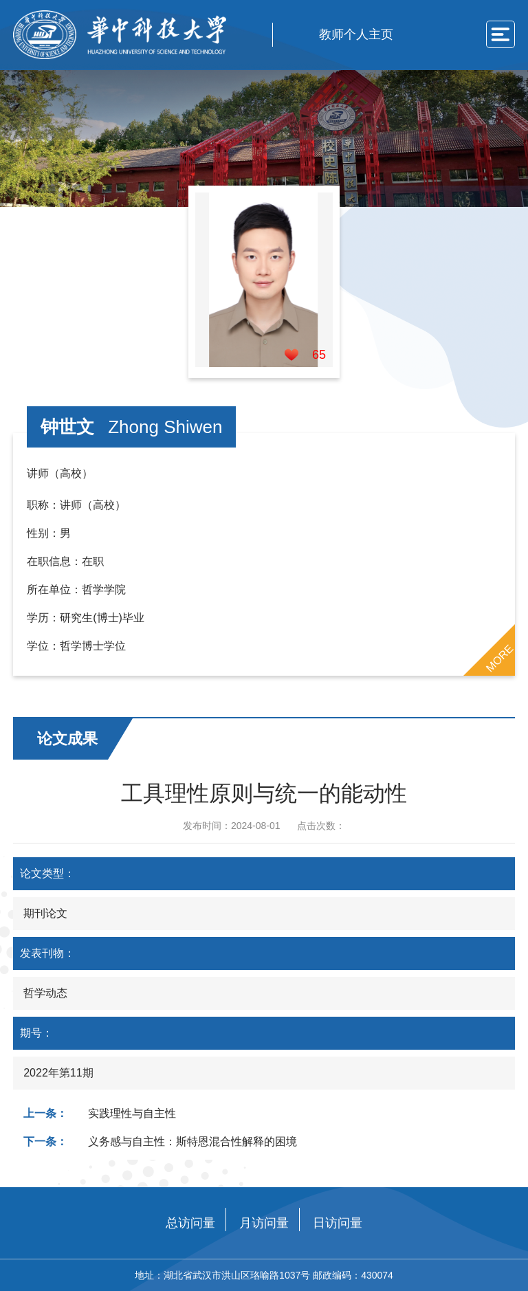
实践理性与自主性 (132, 1113)
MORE (499, 658)
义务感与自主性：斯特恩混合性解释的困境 (192, 1141)
